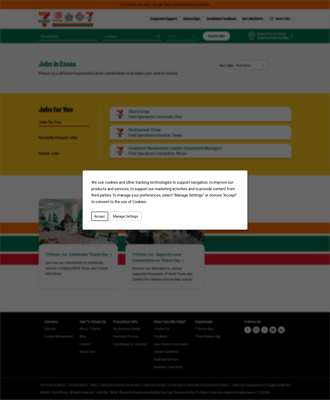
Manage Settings (125, 217)
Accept (100, 217)
